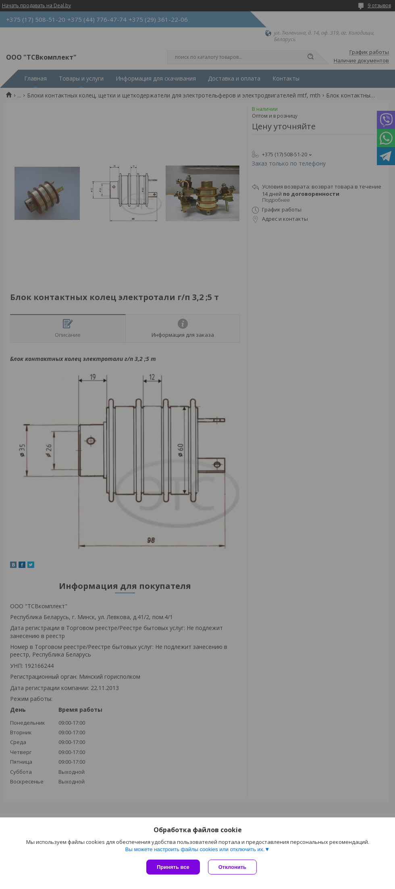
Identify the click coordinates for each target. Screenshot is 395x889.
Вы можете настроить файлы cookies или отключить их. (194, 849)
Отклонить (232, 867)
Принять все (173, 867)
